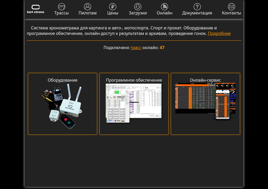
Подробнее (219, 33)
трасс (136, 47)
